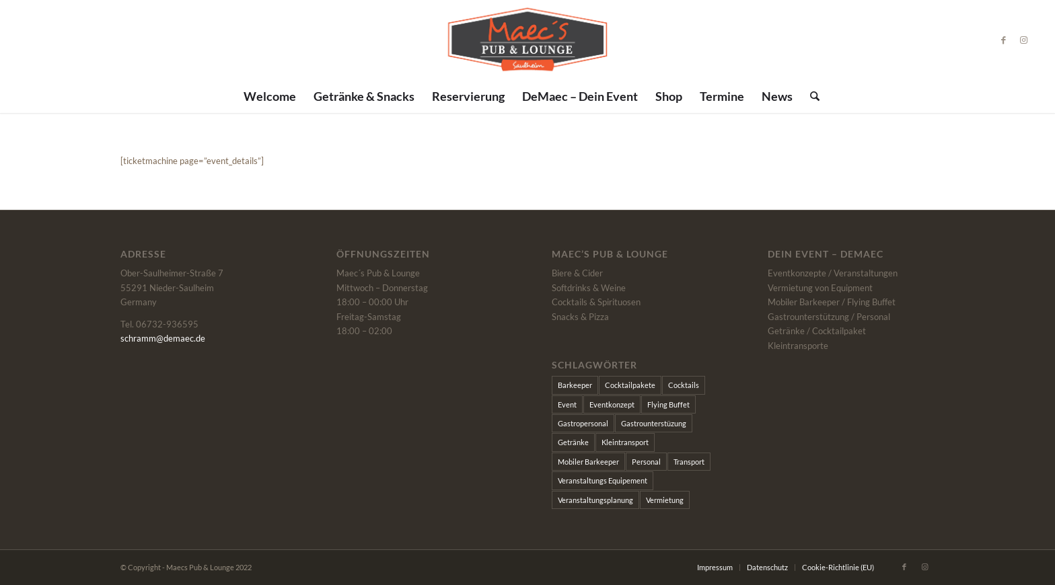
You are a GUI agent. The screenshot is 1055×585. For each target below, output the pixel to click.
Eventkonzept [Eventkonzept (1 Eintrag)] (611, 404)
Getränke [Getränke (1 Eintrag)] (573, 442)
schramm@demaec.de (162, 338)
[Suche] (810, 96)
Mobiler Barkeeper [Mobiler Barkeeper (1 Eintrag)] (588, 461)
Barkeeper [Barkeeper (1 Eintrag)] (575, 385)
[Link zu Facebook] (1004, 40)
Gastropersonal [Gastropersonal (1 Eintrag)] (583, 423)
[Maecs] (528, 39)
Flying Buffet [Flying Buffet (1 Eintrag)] (668, 404)
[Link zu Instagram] (1024, 40)
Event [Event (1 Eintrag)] (567, 404)
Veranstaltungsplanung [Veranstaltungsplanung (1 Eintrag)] (595, 500)
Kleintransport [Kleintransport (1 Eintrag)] (625, 442)
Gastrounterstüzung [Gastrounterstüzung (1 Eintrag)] (653, 423)
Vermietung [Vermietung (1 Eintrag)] (665, 500)
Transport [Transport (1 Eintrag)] (689, 461)
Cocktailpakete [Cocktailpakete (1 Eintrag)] (630, 385)
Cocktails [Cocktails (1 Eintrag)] (683, 385)
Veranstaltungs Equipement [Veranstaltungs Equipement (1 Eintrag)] (602, 480)
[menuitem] (270, 96)
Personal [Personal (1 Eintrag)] (646, 461)
